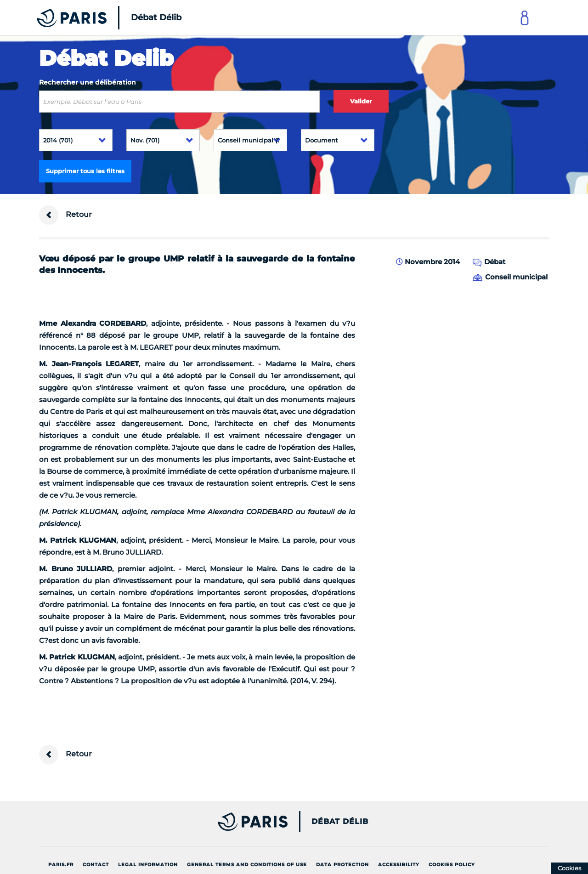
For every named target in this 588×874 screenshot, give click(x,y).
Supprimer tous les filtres (85, 171)
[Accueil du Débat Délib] (96, 17)
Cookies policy (452, 865)
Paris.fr (61, 865)
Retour (65, 215)
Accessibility (398, 865)
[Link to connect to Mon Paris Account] (525, 17)
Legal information (148, 865)
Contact (96, 865)
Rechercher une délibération (87, 82)
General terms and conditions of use (247, 865)
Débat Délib (339, 821)
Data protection (342, 865)
